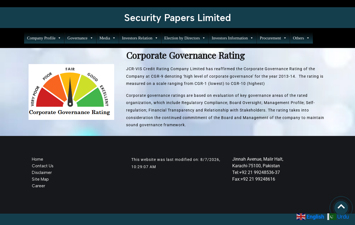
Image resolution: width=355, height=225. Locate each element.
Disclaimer (42, 172)
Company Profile (44, 38)
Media (107, 38)
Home (37, 159)
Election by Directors (184, 38)
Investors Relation (139, 38)
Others (300, 38)
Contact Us (42, 165)
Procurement (272, 38)
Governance (80, 38)
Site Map (40, 179)
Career (38, 185)
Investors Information (232, 38)
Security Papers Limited (177, 18)
